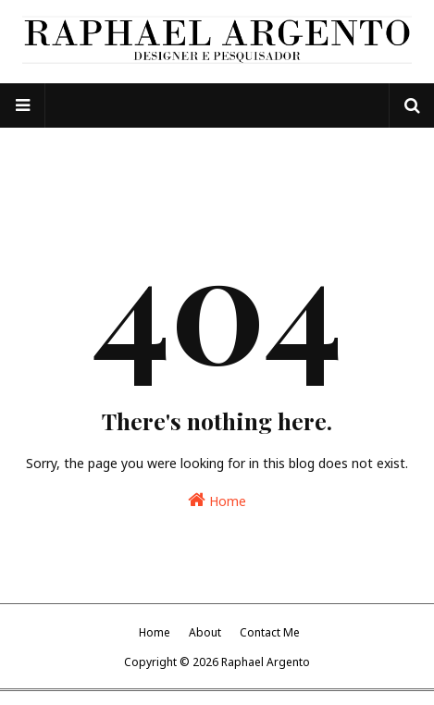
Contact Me (270, 632)
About (205, 632)
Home (217, 500)
